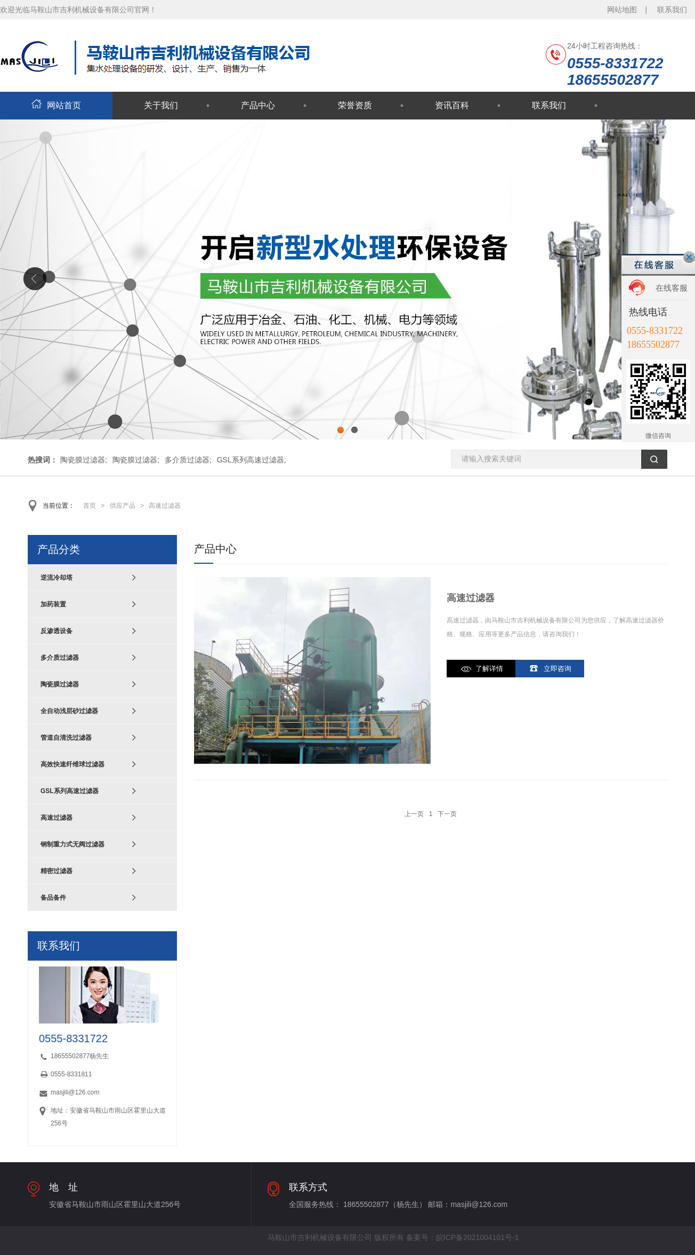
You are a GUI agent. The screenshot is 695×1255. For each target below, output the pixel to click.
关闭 (689, 257)
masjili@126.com (75, 1092)
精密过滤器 (56, 871)
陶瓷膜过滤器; (83, 459)
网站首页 (56, 105)
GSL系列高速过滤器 (70, 791)
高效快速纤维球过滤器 (72, 764)
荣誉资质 (355, 105)
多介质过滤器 (60, 657)
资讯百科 (452, 105)
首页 (89, 505)
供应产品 (122, 505)
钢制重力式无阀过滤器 (72, 844)
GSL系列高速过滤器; (251, 459)
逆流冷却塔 (56, 577)
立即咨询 (557, 669)
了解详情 (489, 669)
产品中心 (258, 105)
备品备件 (53, 897)
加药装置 (53, 604)
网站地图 (622, 9)
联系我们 (672, 9)
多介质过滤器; (188, 459)
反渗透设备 (56, 631)
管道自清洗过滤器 (66, 737)
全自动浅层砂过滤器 (69, 711)
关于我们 (161, 105)
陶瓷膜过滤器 (60, 684)
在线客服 (672, 287)
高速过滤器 (165, 505)
